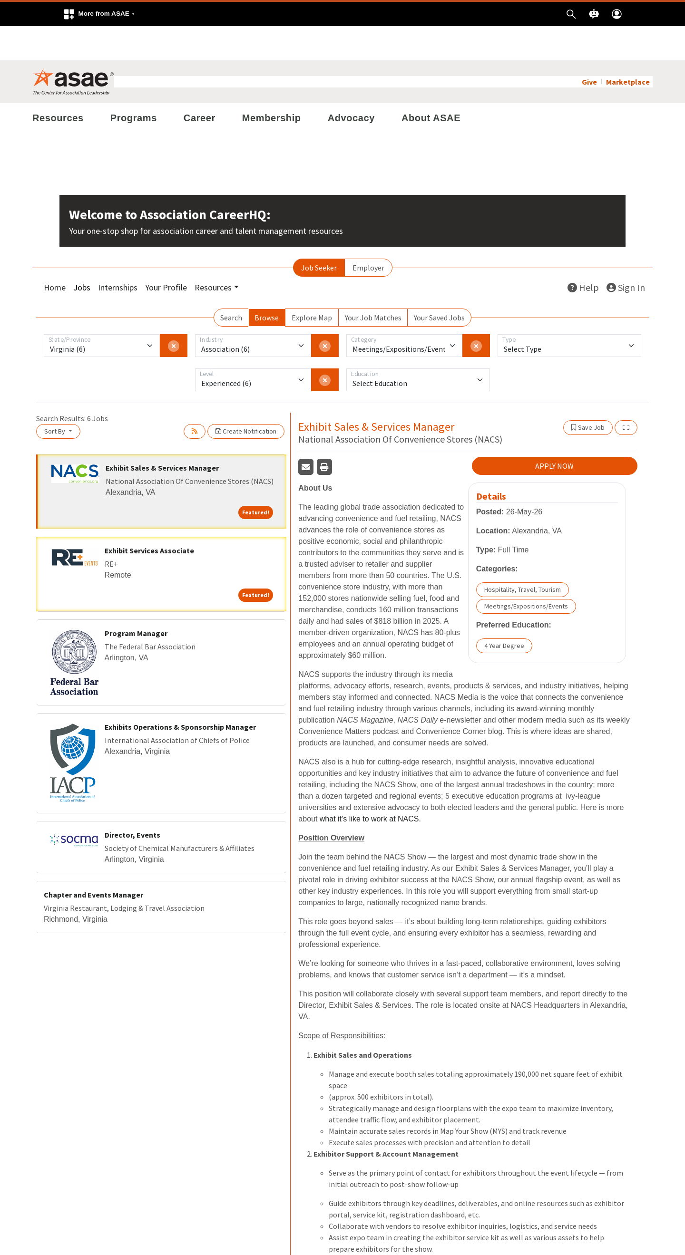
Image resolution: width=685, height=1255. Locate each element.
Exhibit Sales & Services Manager (162, 433)
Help (583, 253)
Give (589, 47)
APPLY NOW (554, 432)
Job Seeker (319, 233)
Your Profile (166, 253)
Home (55, 253)
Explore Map (312, 283)
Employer (368, 233)
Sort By (55, 397)
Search (231, 283)
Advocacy (351, 83)
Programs (133, 83)
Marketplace (628, 47)
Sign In (626, 253)
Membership (271, 83)
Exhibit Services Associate (149, 516)
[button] (99, 14)
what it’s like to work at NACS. (370, 785)
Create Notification (245, 397)
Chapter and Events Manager (93, 861)
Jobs (81, 253)
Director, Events (132, 801)
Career (199, 83)
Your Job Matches (373, 283)
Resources (58, 83)
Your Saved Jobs (439, 283)
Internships (117, 253)
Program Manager (136, 599)
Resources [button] (213, 253)
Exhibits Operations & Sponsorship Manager (180, 693)
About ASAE (430, 83)
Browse (266, 283)
